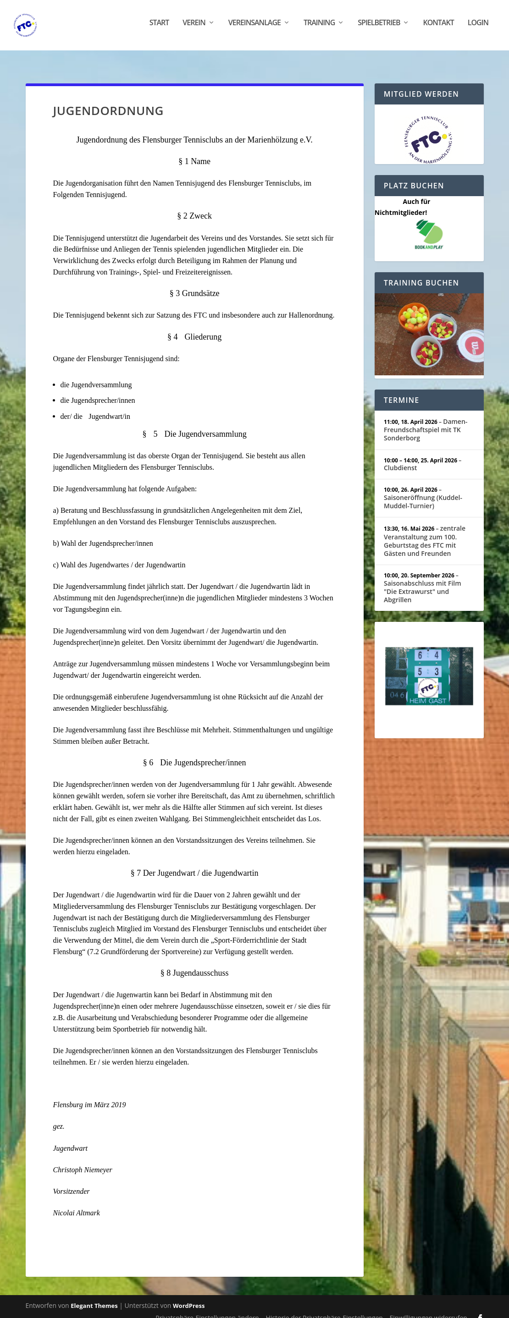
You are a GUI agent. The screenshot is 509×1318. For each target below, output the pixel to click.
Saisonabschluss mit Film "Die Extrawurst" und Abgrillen (422, 581)
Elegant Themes (94, 1296)
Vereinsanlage (254, 28)
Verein (194, 28)
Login (478, 28)
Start (159, 28)
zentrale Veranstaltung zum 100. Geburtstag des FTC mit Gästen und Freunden (424, 532)
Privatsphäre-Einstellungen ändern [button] (207, 1308)
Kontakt (438, 28)
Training (319, 28)
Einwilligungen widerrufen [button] (428, 1308)
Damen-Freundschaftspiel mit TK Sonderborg (425, 420)
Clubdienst (400, 458)
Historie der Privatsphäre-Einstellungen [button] (324, 1308)
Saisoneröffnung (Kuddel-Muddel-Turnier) (423, 491)
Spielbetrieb (379, 28)
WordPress (189, 1296)
